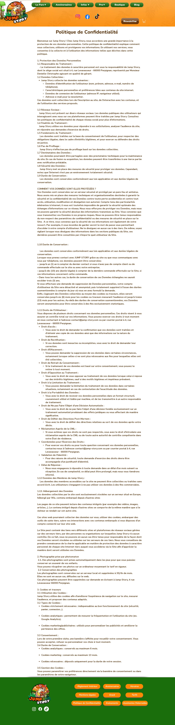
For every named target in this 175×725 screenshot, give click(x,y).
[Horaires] (134, 686)
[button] (85, 5)
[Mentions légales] (87, 695)
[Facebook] (87, 17)
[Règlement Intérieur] (87, 686)
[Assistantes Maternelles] (135, 703)
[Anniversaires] (112, 686)
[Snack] (112, 695)
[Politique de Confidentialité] (86, 703)
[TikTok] (97, 17)
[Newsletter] (130, 21)
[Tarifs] (134, 695)
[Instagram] (78, 17)
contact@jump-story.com (84, 319)
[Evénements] (112, 703)
